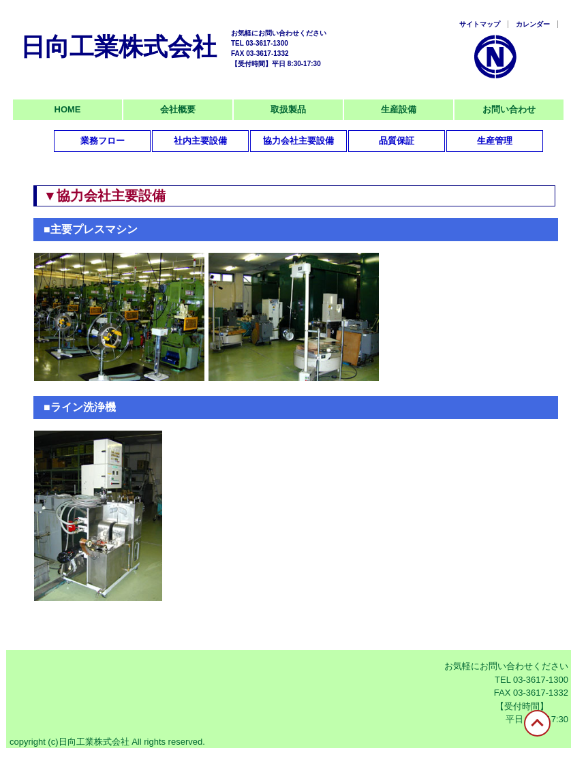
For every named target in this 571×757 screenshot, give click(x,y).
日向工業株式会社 (118, 47)
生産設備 (398, 109)
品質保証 (396, 141)
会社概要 (178, 109)
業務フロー (102, 141)
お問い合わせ (509, 109)
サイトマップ (479, 24)
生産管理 (494, 141)
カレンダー (533, 24)
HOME (68, 109)
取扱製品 (288, 109)
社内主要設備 (200, 141)
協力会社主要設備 (298, 141)
